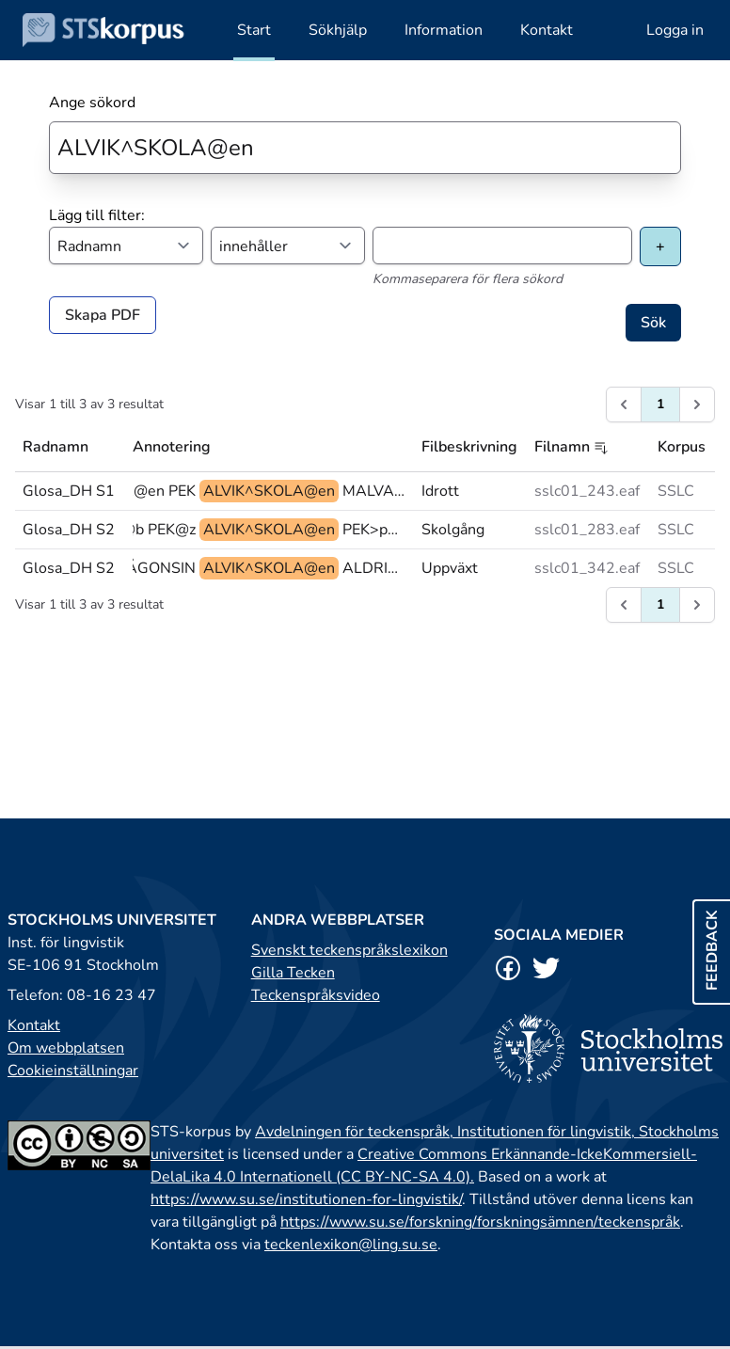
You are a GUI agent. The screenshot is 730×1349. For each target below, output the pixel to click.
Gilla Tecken (293, 972)
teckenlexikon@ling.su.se (350, 1244)
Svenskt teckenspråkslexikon (349, 950)
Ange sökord (92, 102)
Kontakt (34, 1025)
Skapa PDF (102, 315)
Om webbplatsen (66, 1048)
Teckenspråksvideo (315, 995)
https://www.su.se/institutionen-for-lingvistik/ (306, 1199)
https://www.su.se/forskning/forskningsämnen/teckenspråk (480, 1222)
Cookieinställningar (73, 1070)
